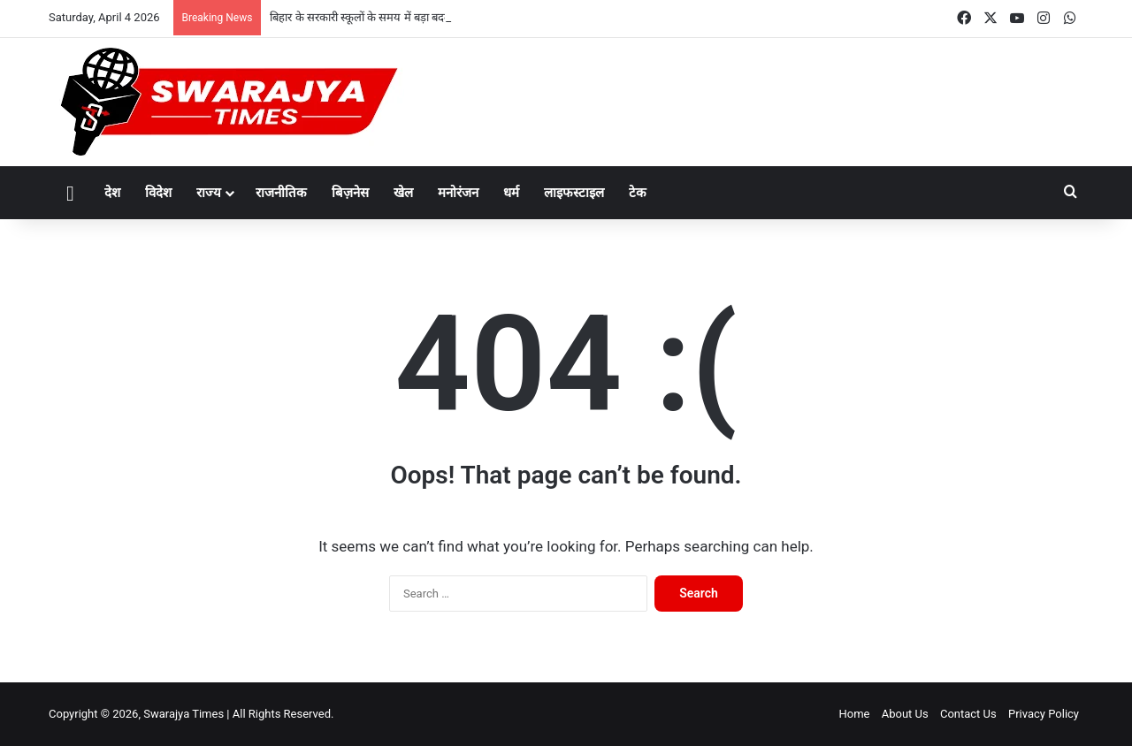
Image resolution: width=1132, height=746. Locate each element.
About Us (905, 713)
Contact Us (968, 713)
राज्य (208, 193)
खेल (403, 193)
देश (112, 193)
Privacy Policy (1043, 713)
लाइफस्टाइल (574, 193)
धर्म (511, 193)
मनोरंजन (458, 193)
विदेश (158, 193)
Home (853, 713)
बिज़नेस (350, 193)
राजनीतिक (281, 193)
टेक (637, 193)
